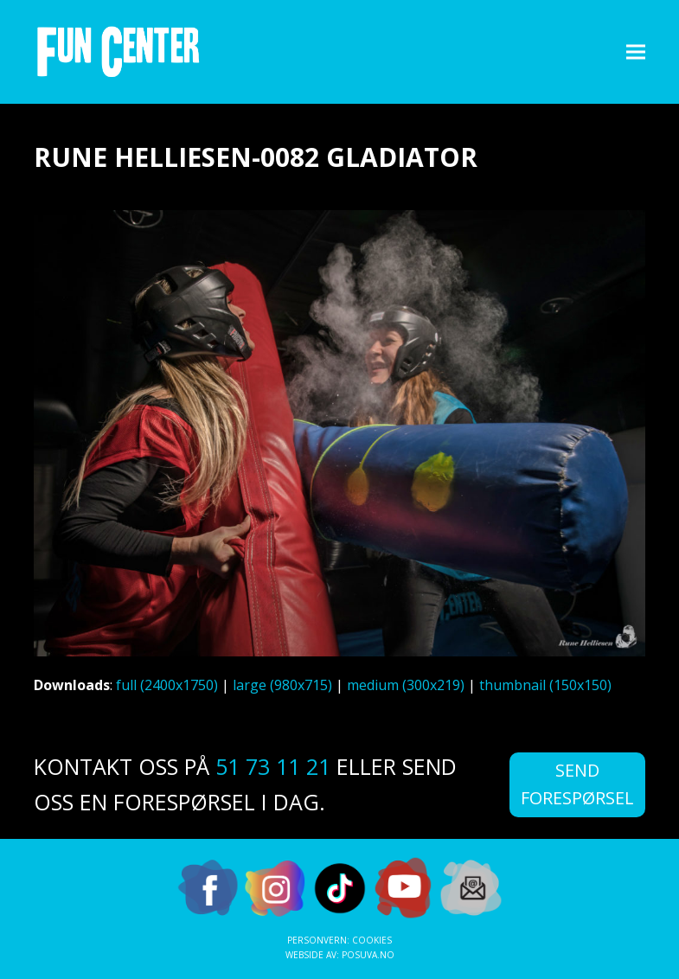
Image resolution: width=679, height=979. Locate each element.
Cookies (372, 940)
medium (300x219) (405, 684)
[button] (635, 51)
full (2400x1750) (167, 684)
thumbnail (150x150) (545, 684)
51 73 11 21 (272, 766)
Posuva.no (368, 955)
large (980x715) (282, 684)
